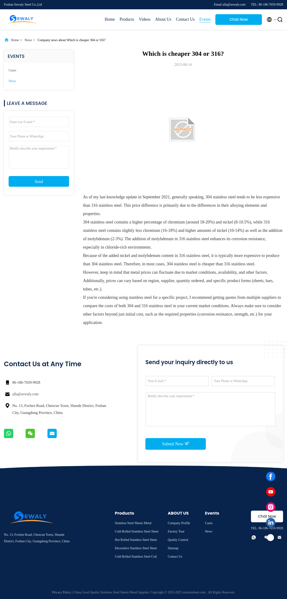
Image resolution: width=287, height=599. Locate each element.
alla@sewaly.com (25, 394)
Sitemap (173, 548)
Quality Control (178, 540)
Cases (12, 70)
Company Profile (179, 523)
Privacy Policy (61, 592)
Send (39, 181)
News (28, 40)
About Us (163, 19)
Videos (144, 19)
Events (205, 19)
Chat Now (239, 19)
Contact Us (185, 19)
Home (110, 19)
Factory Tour (176, 531)
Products (127, 19)
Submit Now (175, 443)
